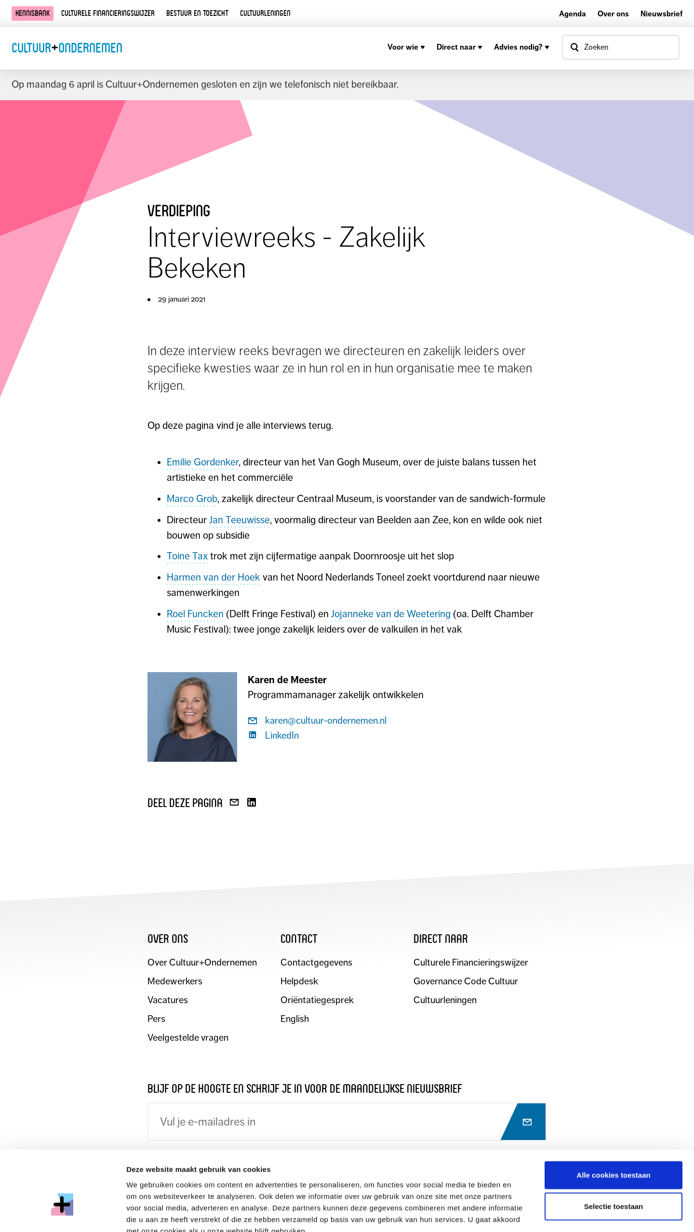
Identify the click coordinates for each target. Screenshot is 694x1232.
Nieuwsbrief (661, 13)
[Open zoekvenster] (621, 47)
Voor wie (406, 47)
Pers (156, 1019)
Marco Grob (192, 498)
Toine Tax (187, 556)
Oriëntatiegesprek (317, 1000)
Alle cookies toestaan (613, 1118)
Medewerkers (174, 981)
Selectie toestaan (613, 1150)
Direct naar (459, 47)
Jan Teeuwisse (239, 520)
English (294, 1019)
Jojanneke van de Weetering (391, 614)
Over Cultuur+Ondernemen (202, 962)
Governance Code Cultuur (466, 981)
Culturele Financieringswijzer (471, 962)
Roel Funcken (195, 614)
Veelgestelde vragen (188, 1038)
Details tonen (521, 1213)
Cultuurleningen (265, 13)
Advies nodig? (521, 47)
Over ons (613, 13)
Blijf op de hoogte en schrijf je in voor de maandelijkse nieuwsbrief (304, 1088)
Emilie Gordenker (203, 462)
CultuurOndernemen (67, 47)
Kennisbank (32, 13)
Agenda (572, 13)
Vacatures (167, 1000)
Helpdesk (299, 981)
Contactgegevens (316, 962)
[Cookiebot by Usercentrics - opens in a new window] (62, 1213)
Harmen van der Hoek (213, 577)
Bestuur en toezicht (197, 13)
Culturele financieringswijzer (108, 13)
